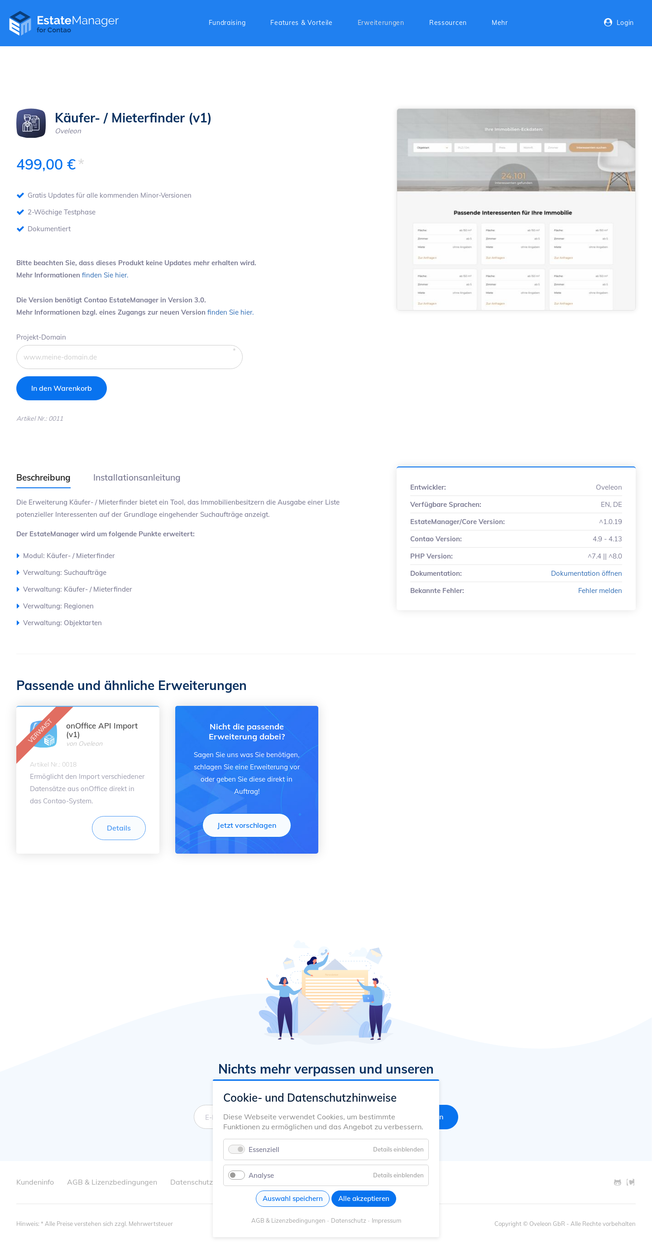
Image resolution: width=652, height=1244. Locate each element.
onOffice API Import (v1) (102, 730)
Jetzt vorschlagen (246, 825)
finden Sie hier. (105, 275)
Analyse (261, 1175)
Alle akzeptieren (363, 1198)
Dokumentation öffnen (586, 573)
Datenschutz (348, 1220)
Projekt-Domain (41, 336)
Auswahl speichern (293, 1198)
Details (119, 827)
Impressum (386, 1220)
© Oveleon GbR (544, 1223)
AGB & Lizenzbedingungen (288, 1220)
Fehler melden (600, 590)
